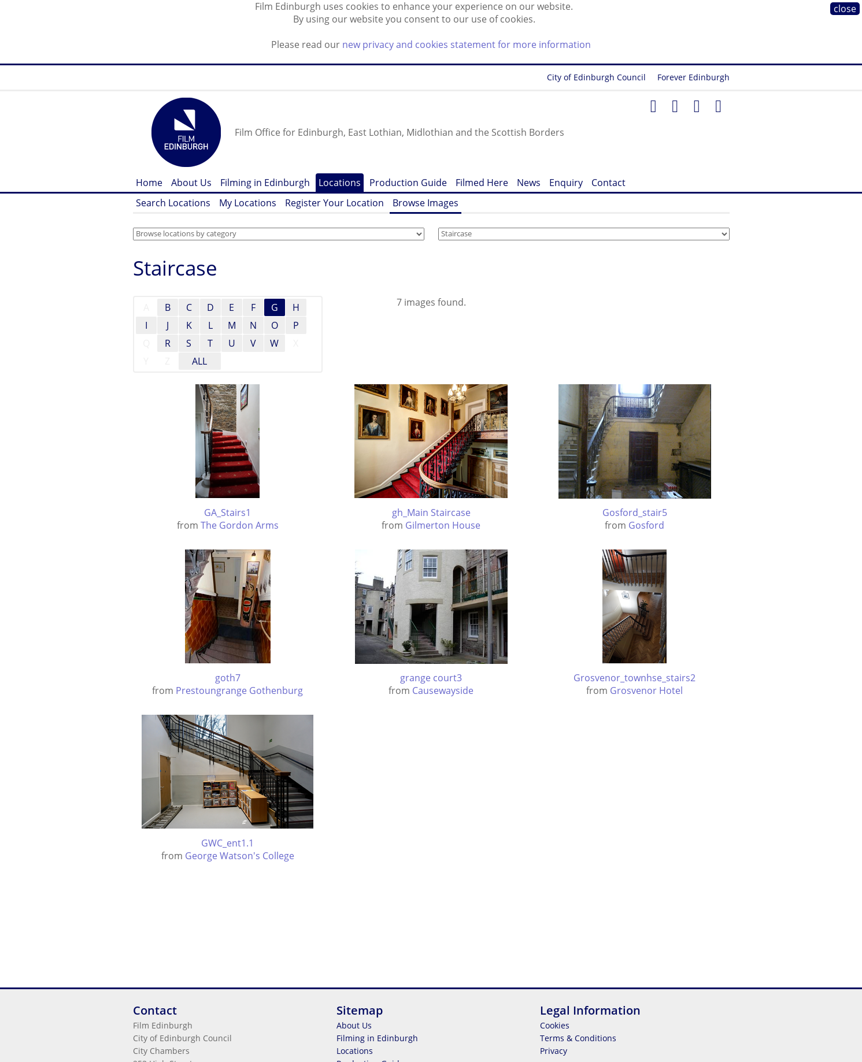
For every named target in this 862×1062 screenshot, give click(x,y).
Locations (340, 182)
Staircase (175, 267)
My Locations (247, 202)
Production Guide (408, 182)
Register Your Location (334, 202)
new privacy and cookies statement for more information (466, 44)
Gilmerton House (442, 525)
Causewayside (442, 690)
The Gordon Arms (240, 525)
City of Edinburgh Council (596, 77)
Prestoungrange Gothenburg (239, 690)
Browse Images (425, 202)
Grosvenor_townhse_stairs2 (634, 677)
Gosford (646, 525)
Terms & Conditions (578, 1038)
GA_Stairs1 (227, 512)
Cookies (554, 1025)
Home (149, 182)
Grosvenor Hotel (646, 690)
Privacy (553, 1050)
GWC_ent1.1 (227, 843)
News (529, 182)
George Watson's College (239, 855)
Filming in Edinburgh (265, 182)
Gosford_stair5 (634, 512)
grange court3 (431, 677)
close (845, 8)
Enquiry (566, 182)
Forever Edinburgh (693, 77)
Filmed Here (482, 182)
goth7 (228, 677)
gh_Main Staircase (431, 512)
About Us (191, 182)
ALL (199, 361)
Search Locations (173, 202)
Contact (608, 182)
